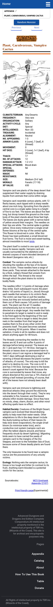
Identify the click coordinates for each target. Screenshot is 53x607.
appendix (9, 11)
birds (32, 241)
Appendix (38, 554)
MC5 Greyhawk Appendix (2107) (40, 482)
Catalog (39, 561)
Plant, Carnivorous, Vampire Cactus (23, 15)
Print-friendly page (24, 490)
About (40, 568)
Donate (39, 588)
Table (40, 581)
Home (6, 4)
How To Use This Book (29, 574)
